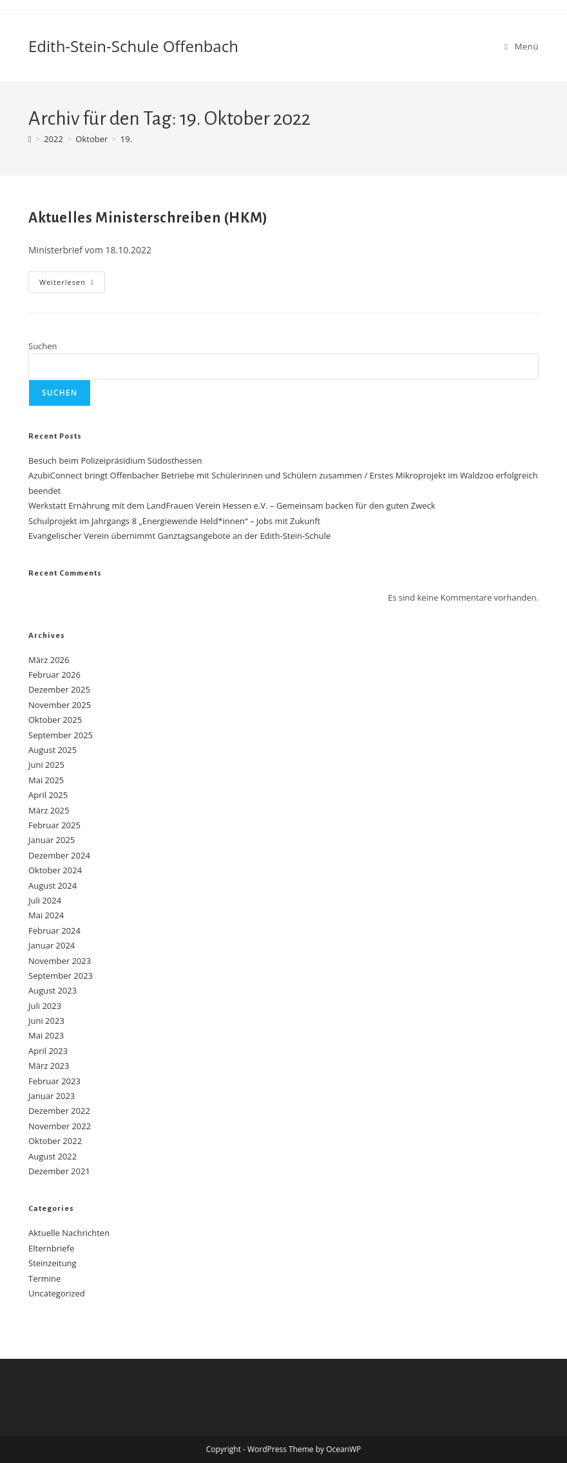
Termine (44, 1278)
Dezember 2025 (59, 689)
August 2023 (52, 990)
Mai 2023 (46, 1035)
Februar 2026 (54, 674)
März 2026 (48, 660)
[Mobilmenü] (522, 46)
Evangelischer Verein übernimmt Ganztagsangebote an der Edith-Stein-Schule (179, 535)
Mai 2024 (46, 915)
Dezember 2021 (59, 1171)
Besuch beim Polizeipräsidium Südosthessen (115, 460)
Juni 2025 (46, 764)
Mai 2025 (46, 780)
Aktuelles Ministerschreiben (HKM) (148, 218)
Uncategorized (56, 1293)
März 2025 (48, 810)
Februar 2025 (54, 825)
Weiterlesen (72, 284)
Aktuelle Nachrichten (69, 1233)
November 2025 (59, 705)
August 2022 (52, 1156)
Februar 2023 (54, 1081)
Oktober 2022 (55, 1141)
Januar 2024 (51, 945)
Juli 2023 (44, 1006)
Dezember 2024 (59, 855)
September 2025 (60, 735)
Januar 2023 (51, 1096)
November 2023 (59, 961)
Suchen (42, 346)
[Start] (30, 139)
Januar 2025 (51, 840)
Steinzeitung (52, 1263)
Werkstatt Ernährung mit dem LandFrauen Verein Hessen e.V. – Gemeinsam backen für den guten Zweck (232, 505)
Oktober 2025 (55, 719)
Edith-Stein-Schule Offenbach (133, 46)
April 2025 (48, 795)
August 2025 (52, 750)
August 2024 (52, 885)
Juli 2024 (44, 900)
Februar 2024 (54, 930)
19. (126, 139)
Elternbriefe (51, 1248)
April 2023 (48, 1051)
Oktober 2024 (55, 870)
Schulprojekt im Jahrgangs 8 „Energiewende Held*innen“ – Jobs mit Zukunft (174, 521)
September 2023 (60, 975)
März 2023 (48, 1065)
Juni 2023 (46, 1020)
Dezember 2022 (59, 1110)
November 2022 (59, 1126)
